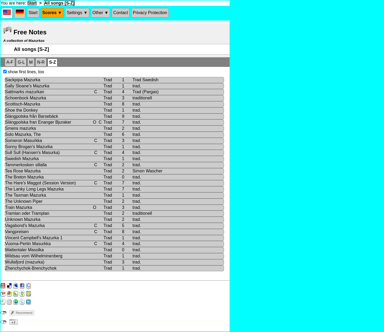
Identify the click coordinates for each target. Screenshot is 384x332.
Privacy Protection (150, 12)
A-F (9, 62)
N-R (41, 62)
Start (32, 3)
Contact (120, 12)
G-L (21, 62)
